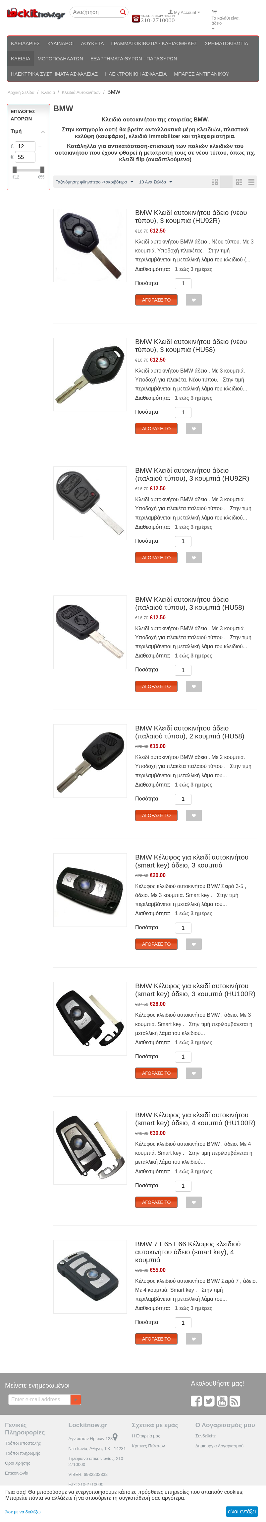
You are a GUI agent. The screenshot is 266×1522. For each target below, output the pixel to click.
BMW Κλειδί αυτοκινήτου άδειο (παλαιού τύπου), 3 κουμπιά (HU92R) (192, 474)
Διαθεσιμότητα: (152, 269)
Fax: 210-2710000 (86, 1484)
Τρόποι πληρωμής (22, 1453)
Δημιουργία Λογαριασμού (219, 1445)
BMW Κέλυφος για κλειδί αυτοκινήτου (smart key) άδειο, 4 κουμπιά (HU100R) (195, 1119)
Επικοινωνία (16, 1473)
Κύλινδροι (60, 43)
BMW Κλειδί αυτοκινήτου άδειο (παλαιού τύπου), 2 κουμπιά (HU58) (189, 732)
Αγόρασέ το (156, 300)
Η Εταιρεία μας (146, 1435)
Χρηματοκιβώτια (226, 43)
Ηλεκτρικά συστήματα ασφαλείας (54, 74)
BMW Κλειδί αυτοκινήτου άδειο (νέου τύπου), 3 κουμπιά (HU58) (191, 345)
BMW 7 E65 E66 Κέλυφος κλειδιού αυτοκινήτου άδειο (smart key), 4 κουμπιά (188, 1252)
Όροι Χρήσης (17, 1463)
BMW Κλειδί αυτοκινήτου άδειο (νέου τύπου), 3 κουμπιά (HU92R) (191, 216)
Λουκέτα (92, 43)
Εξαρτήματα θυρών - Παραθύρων (133, 58)
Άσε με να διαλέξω (23, 1511)
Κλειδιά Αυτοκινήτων (81, 92)
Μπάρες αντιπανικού (201, 74)
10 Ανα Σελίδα (155, 182)
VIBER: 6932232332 (88, 1474)
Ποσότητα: (147, 283)
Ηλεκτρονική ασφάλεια (136, 74)
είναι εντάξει (242, 1511)
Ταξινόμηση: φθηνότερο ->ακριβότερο (94, 182)
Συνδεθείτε (205, 1435)
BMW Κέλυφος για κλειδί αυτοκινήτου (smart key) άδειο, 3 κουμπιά (191, 861)
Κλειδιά (20, 58)
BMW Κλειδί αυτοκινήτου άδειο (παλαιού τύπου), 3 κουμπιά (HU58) (189, 603)
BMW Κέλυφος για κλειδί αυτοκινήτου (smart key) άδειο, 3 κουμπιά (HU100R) (195, 990)
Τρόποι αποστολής (23, 1443)
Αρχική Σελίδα (21, 92)
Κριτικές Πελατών (148, 1445)
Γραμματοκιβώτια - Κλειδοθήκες (154, 43)
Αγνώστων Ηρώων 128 (93, 1438)
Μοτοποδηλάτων (60, 58)
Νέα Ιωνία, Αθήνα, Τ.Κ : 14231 (97, 1448)
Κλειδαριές (25, 43)
